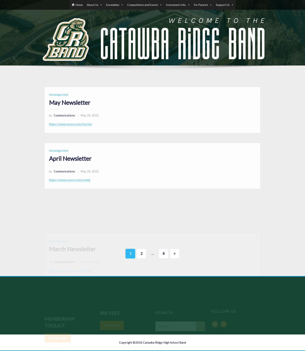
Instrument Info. (178, 5)
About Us (94, 5)
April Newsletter (70, 164)
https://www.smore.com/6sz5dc (70, 130)
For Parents (203, 5)
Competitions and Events (144, 5)
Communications (62, 121)
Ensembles (114, 5)
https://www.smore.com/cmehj (69, 185)
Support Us (225, 5)
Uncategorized (58, 100)
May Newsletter (69, 108)
